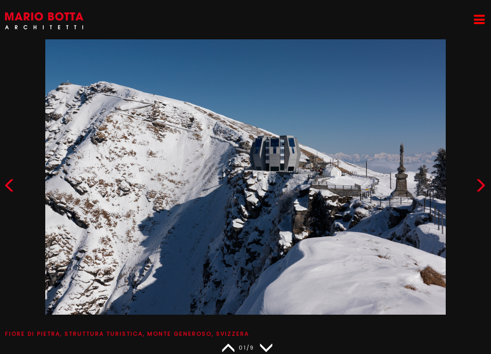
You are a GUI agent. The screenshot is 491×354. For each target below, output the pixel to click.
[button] (481, 187)
